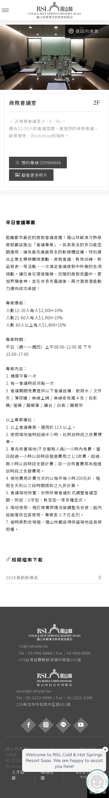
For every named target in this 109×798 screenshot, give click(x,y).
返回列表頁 (84, 31)
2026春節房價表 (22, 577)
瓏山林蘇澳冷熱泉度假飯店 (55, 10)
